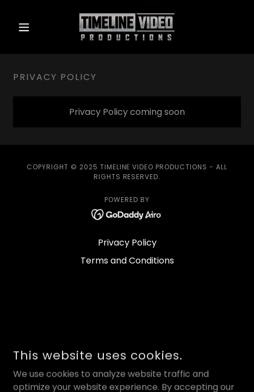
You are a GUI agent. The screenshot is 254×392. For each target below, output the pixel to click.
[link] (127, 27)
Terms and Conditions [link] (127, 260)
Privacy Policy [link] (127, 242)
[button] (30, 27)
